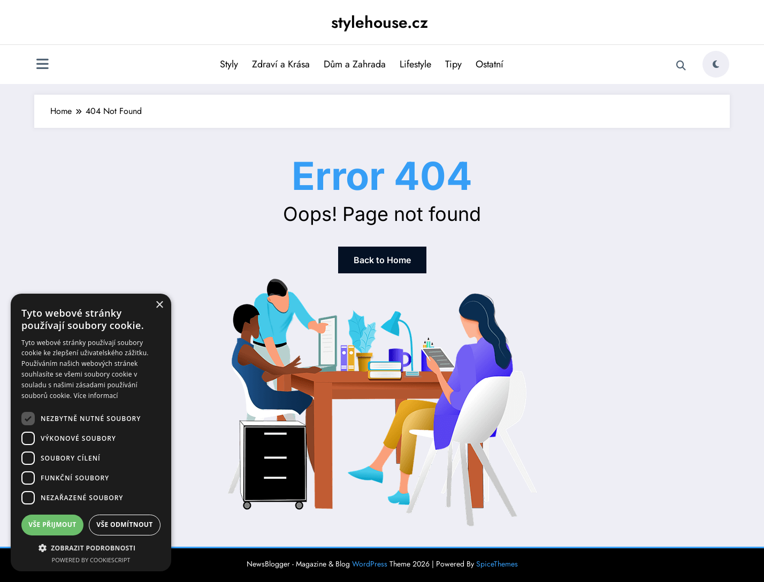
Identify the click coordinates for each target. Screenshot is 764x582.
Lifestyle (415, 64)
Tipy (453, 64)
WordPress (369, 563)
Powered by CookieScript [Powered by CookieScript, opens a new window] (91, 560)
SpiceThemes (497, 563)
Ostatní (489, 64)
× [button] (159, 305)
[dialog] (91, 432)
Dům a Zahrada (355, 64)
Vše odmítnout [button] (124, 524)
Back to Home (382, 260)
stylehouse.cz (379, 22)
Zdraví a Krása (281, 64)
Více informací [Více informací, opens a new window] (96, 395)
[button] (91, 547)
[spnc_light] (715, 64)
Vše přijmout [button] (52, 524)
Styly (229, 64)
